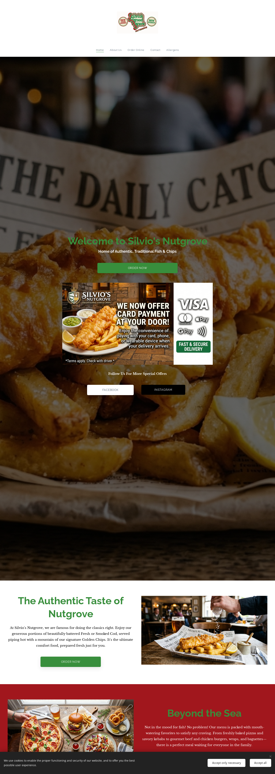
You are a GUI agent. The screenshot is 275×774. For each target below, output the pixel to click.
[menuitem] (100, 50)
